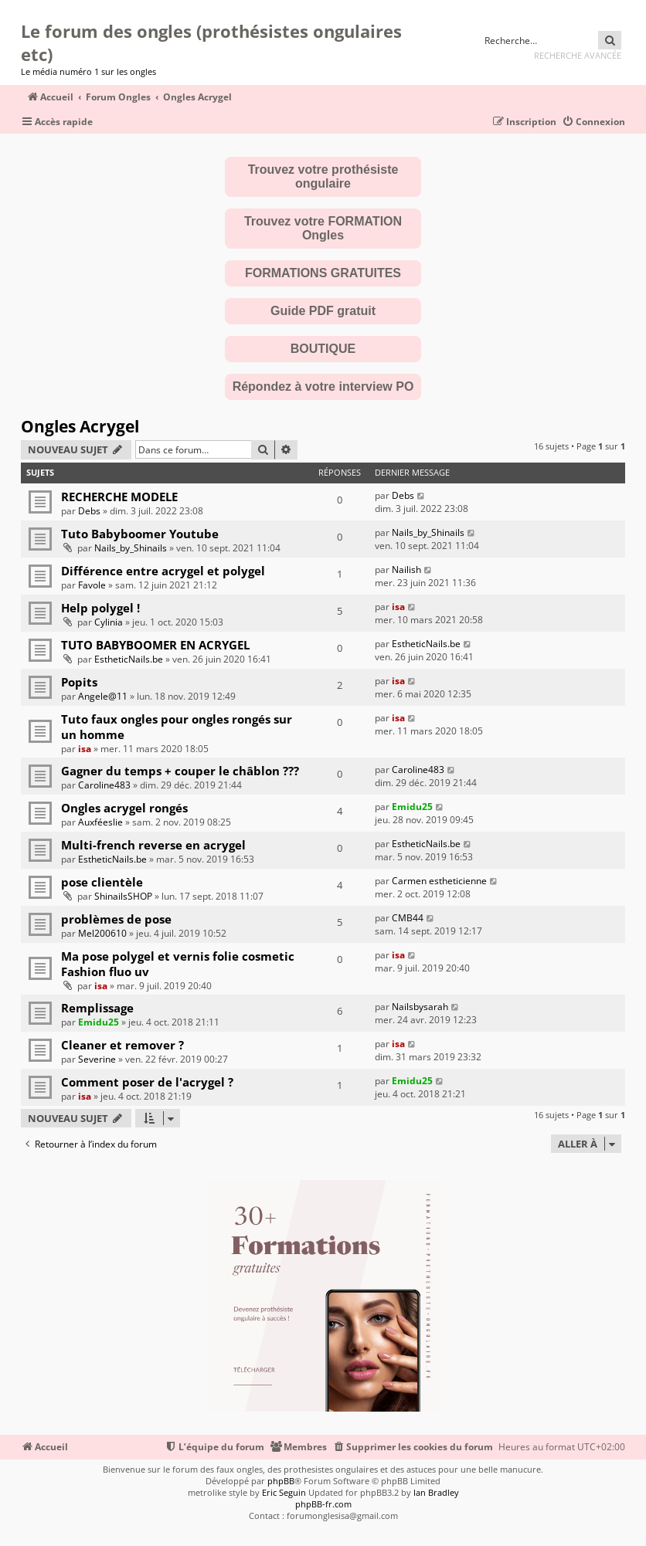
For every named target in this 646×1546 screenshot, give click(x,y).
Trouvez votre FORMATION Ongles (323, 228)
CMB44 (407, 917)
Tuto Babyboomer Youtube (140, 533)
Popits (79, 682)
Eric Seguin (284, 1492)
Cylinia (108, 622)
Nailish (406, 569)
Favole (92, 585)
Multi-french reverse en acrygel (153, 845)
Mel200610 (102, 933)
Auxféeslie (100, 822)
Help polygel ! (100, 607)
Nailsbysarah (420, 1006)
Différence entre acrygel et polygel (163, 570)
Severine (97, 1059)
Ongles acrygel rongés (124, 807)
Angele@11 (103, 696)
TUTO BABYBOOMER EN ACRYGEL (155, 645)
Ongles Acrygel (80, 426)
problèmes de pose (116, 919)
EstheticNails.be (128, 659)
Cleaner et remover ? (122, 1045)
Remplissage (97, 1007)
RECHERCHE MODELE (119, 496)
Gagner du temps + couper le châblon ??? (180, 770)
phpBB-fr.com (323, 1504)
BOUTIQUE (323, 348)
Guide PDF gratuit (323, 310)
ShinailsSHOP (123, 896)
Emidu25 (412, 806)
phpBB (280, 1481)
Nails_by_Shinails (130, 547)
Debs (89, 510)
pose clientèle (102, 882)
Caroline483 (104, 785)
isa (398, 606)
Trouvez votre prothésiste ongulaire (323, 176)
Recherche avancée (577, 55)
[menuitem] (593, 122)
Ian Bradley (436, 1492)
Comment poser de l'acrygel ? (147, 1082)
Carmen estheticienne (439, 880)
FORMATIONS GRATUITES (323, 273)
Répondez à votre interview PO (323, 386)
